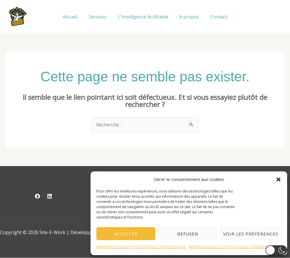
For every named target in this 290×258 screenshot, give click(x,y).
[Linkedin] (49, 196)
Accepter (126, 234)
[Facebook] (37, 196)
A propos (187, 17)
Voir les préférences (250, 234)
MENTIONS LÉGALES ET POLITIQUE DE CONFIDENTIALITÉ (141, 246)
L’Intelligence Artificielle (143, 17)
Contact (215, 17)
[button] (278, 179)
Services (99, 17)
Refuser (187, 234)
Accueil (74, 17)
